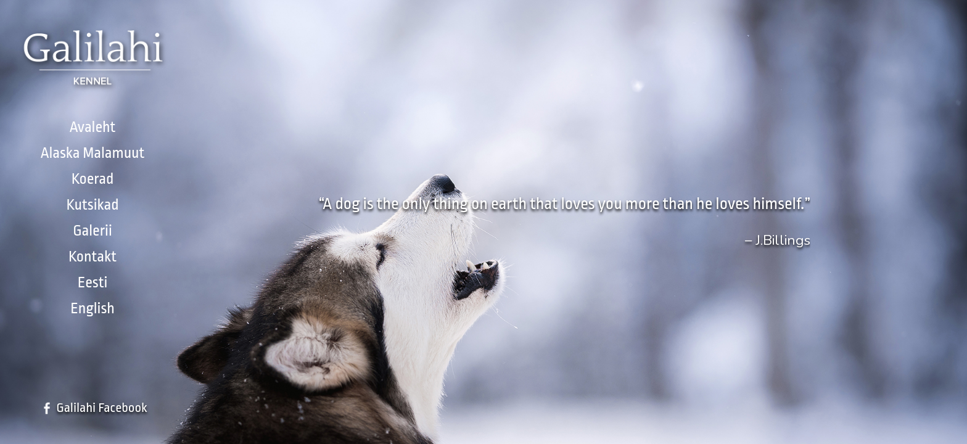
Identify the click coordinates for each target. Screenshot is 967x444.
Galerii (92, 230)
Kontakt (92, 256)
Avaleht (93, 127)
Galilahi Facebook (101, 407)
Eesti (93, 282)
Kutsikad (92, 204)
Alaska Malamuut (93, 153)
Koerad (93, 178)
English (92, 308)
